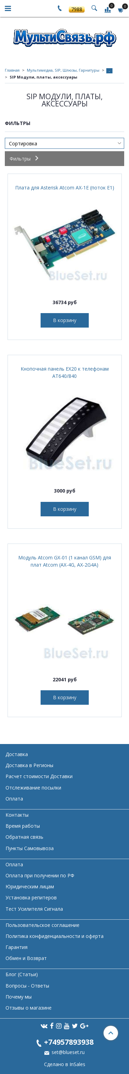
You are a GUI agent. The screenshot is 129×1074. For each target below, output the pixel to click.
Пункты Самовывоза (30, 848)
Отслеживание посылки (33, 787)
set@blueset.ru (67, 1052)
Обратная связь (24, 837)
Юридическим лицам (30, 886)
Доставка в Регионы (29, 765)
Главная (12, 70)
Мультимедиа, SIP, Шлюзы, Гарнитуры (63, 70)
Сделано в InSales (64, 1064)
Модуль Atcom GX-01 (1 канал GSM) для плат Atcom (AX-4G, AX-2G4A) (64, 561)
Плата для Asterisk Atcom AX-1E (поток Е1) (64, 187)
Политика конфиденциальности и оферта (55, 936)
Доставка (17, 754)
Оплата (14, 798)
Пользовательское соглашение (42, 925)
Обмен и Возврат (26, 958)
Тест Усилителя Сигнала (34, 909)
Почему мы (19, 996)
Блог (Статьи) (22, 974)
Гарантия (17, 947)
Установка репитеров (31, 897)
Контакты (17, 815)
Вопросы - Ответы (27, 985)
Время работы (23, 826)
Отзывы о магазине (29, 1007)
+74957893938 (69, 1042)
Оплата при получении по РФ (40, 875)
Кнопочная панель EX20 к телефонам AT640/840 (65, 372)
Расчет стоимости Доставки (39, 776)
